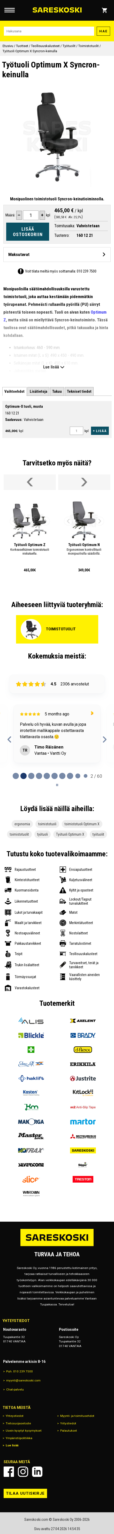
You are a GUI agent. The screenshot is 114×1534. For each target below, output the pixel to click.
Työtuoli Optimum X (70, 834)
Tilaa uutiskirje (25, 1493)
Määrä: (10, 215)
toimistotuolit (19, 834)
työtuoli (42, 834)
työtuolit (98, 834)
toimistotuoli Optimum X (82, 824)
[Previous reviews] (9, 739)
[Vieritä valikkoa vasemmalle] (30, 482)
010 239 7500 (86, 271)
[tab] (14, 391)
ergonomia (22, 824)
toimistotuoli (47, 824)
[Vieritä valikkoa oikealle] (84, 482)
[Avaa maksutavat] (57, 254)
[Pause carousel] (57, 785)
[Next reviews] (104, 739)
